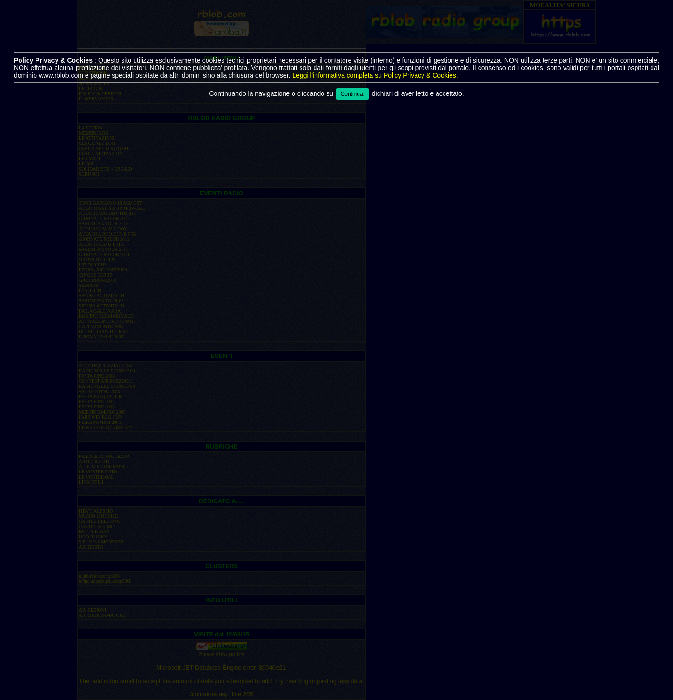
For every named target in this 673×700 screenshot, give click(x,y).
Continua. (353, 94)
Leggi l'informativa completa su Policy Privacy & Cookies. (375, 75)
